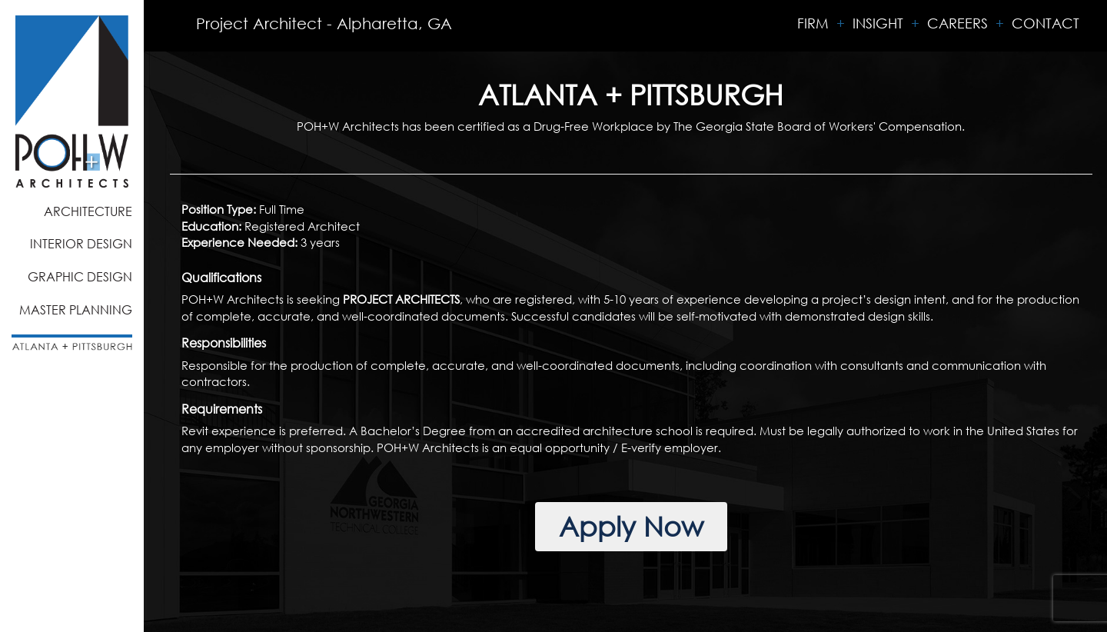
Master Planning (75, 309)
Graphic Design (80, 276)
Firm (813, 23)
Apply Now (631, 526)
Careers (957, 23)
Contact (1045, 23)
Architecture (88, 211)
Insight (878, 23)
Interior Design (81, 243)
